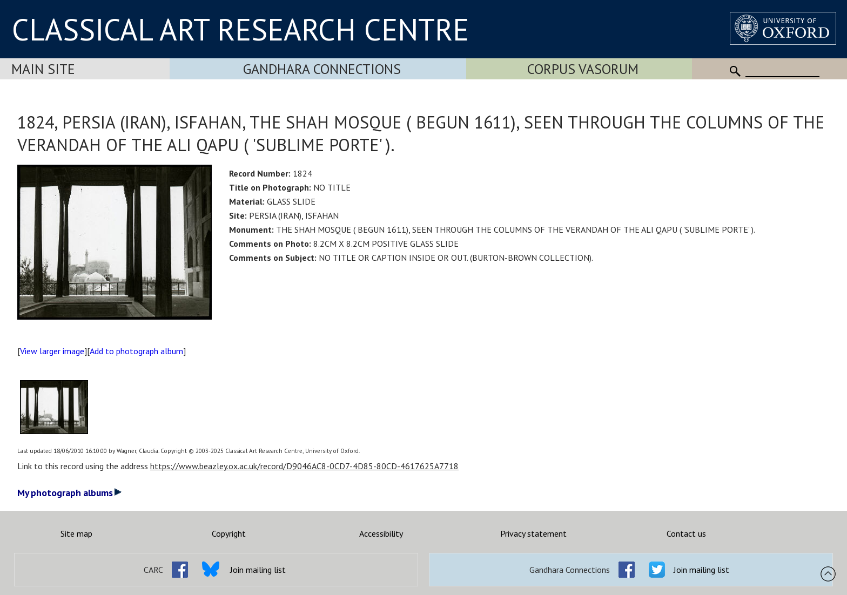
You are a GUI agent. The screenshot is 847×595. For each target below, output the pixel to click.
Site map (76, 533)
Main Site (43, 69)
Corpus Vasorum (582, 69)
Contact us (686, 533)
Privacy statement (533, 533)
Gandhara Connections (322, 69)
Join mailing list (258, 569)
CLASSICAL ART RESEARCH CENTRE (240, 29)
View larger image (52, 351)
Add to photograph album (136, 351)
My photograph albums (69, 492)
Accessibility (381, 533)
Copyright (229, 533)
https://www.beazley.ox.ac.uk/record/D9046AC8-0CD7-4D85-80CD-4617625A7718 (304, 466)
